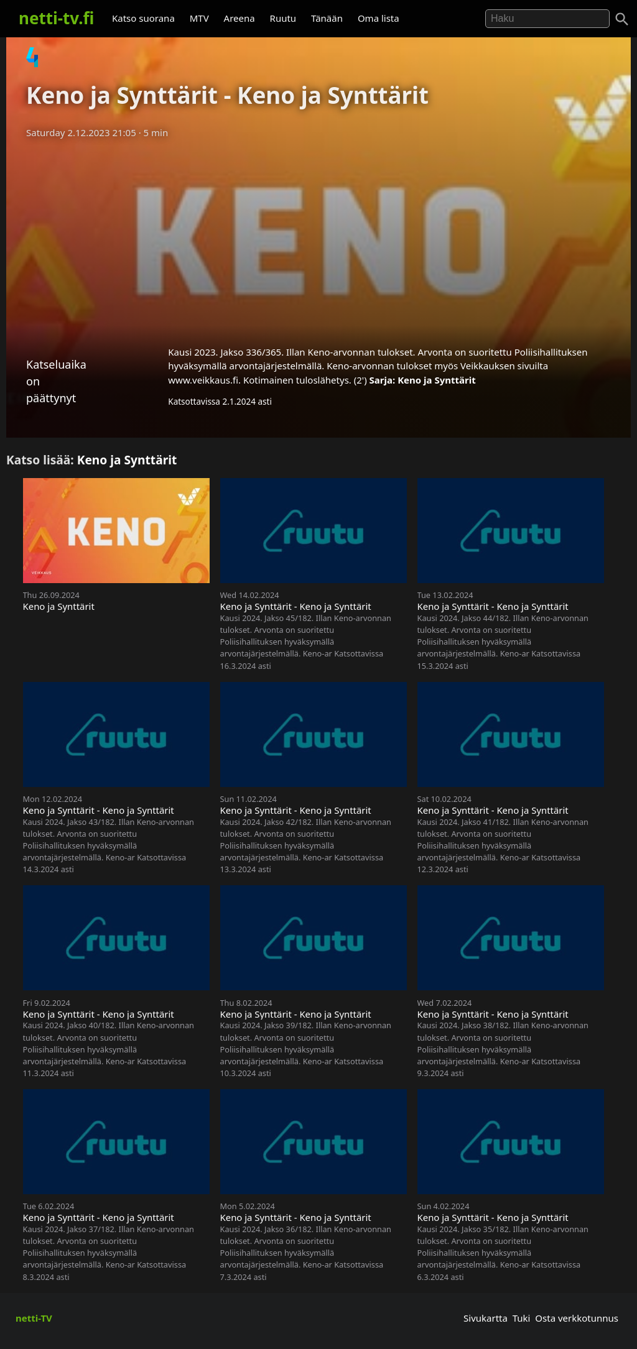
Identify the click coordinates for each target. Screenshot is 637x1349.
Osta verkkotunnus (576, 1318)
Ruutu (283, 18)
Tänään (327, 18)
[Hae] (547, 18)
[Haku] (622, 19)
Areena (239, 18)
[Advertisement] (318, 238)
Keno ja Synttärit (437, 380)
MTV (199, 18)
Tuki (522, 1318)
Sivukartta (485, 1318)
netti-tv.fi (56, 18)
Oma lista (378, 18)
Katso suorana (143, 18)
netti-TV (34, 1318)
